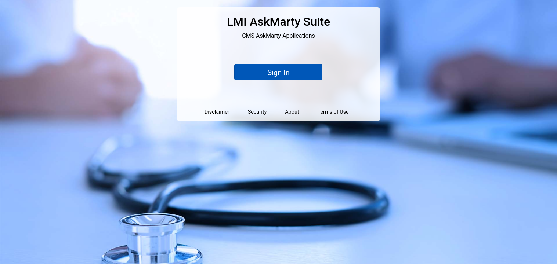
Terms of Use (333, 112)
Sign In (278, 72)
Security (257, 112)
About (292, 112)
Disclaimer (217, 112)
